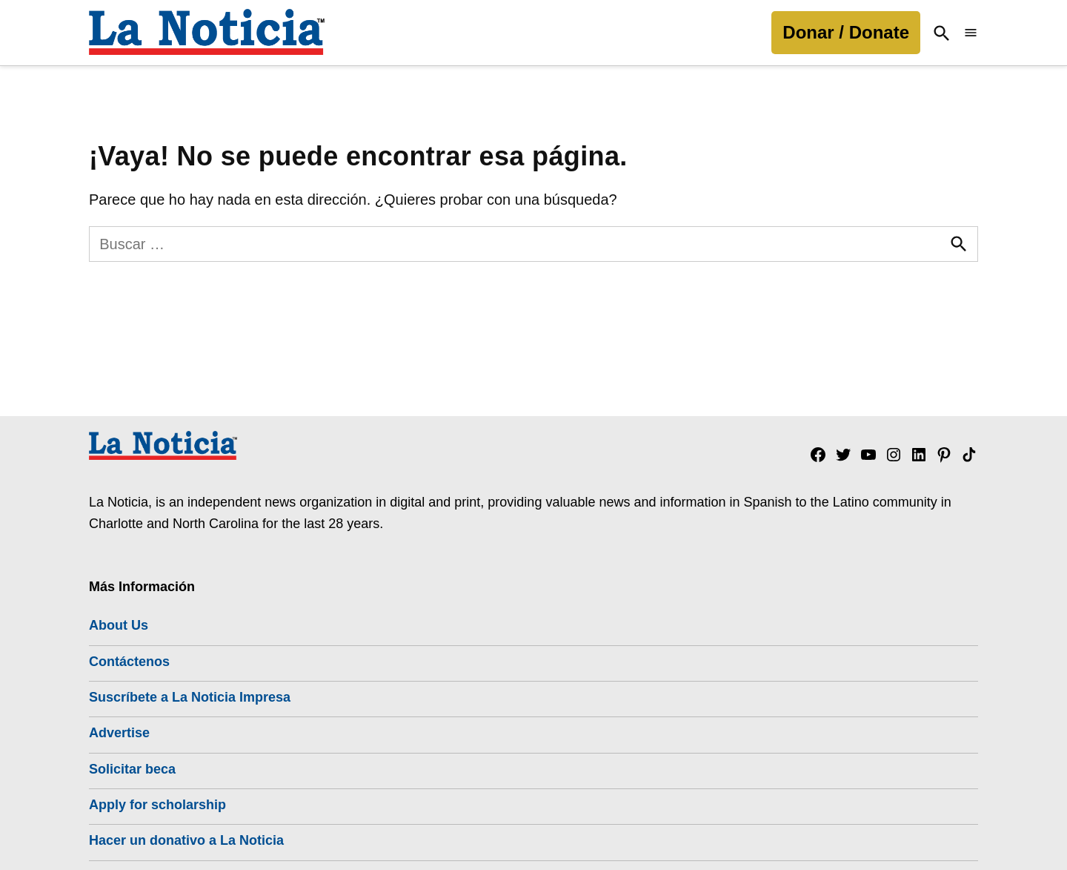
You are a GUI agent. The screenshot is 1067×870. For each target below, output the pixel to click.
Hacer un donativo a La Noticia (186, 840)
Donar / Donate (845, 32)
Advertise (119, 732)
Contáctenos (129, 661)
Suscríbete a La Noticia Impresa (189, 697)
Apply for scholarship (157, 804)
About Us (118, 625)
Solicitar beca (132, 769)
